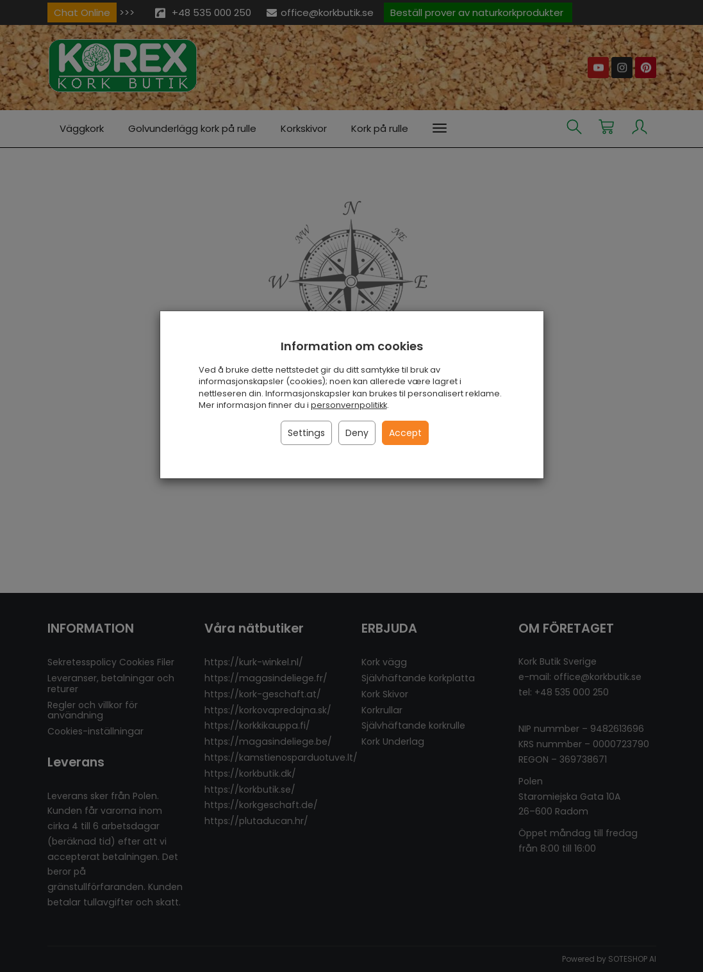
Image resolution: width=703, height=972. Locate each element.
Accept (405, 432)
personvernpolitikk (349, 405)
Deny (356, 432)
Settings (306, 432)
